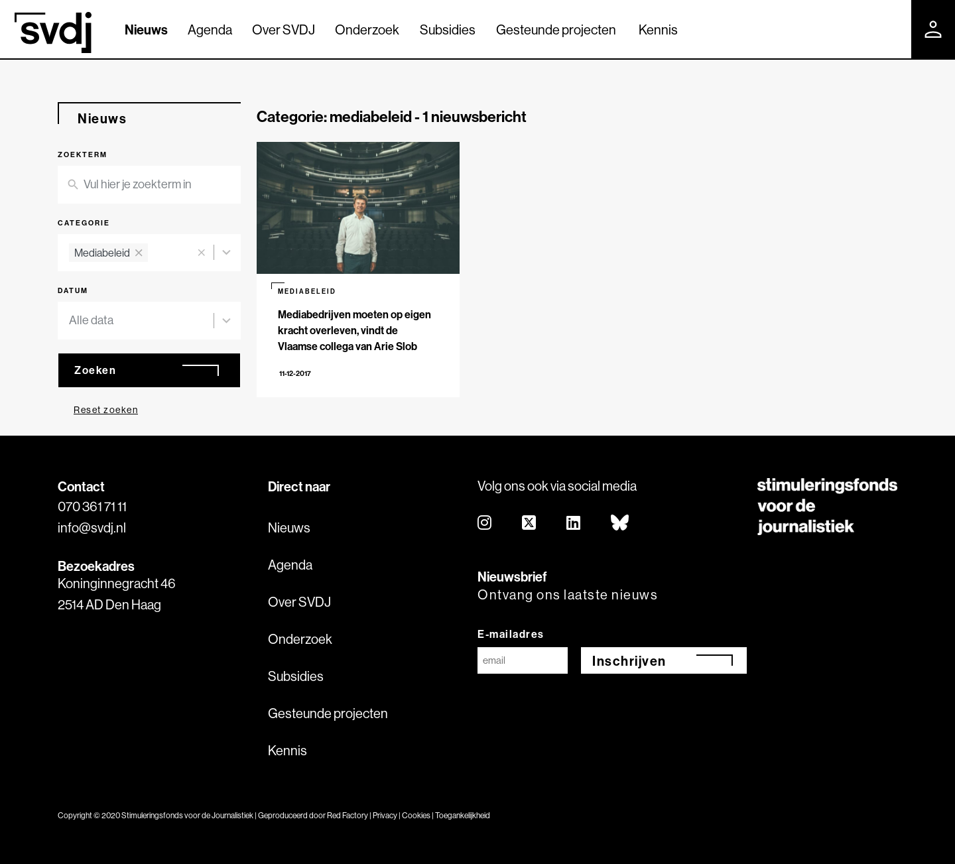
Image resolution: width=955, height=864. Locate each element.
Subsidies (448, 29)
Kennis (658, 29)
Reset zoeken (106, 410)
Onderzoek (367, 29)
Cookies (416, 815)
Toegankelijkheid (462, 815)
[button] (201, 253)
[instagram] (485, 523)
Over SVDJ (283, 29)
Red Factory (347, 815)
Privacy (385, 815)
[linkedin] (574, 523)
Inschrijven (629, 660)
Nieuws (146, 29)
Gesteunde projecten (556, 29)
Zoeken (95, 370)
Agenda (210, 29)
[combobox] (130, 253)
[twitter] (529, 523)
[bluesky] (620, 523)
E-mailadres (511, 634)
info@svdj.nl (92, 527)
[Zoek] (889, 28)
